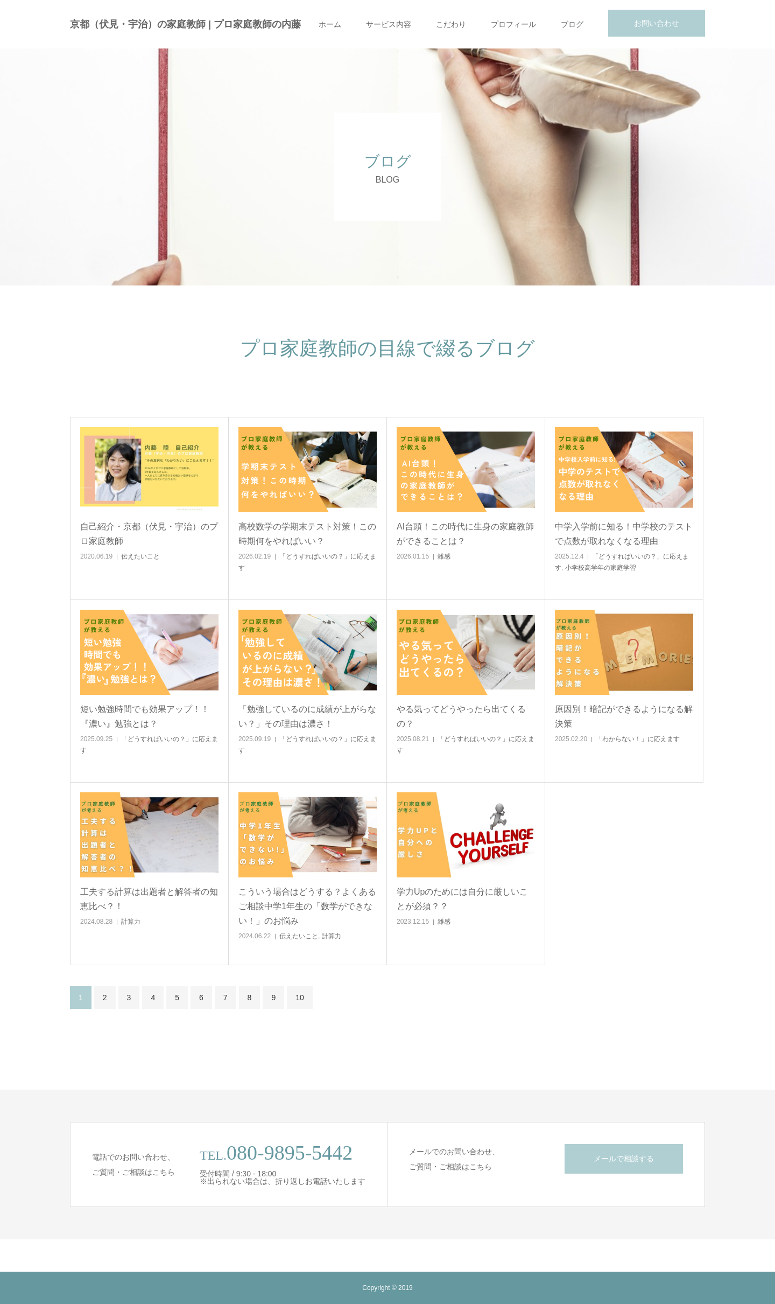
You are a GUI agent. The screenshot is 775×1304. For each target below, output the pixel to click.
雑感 (444, 556)
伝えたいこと (140, 556)
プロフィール (513, 24)
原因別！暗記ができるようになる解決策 (624, 716)
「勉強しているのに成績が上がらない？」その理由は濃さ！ (307, 716)
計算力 (130, 921)
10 (299, 997)
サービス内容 (388, 24)
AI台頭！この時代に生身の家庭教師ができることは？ (465, 534)
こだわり (451, 24)
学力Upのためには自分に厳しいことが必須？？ (462, 899)
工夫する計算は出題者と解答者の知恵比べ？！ (149, 899)
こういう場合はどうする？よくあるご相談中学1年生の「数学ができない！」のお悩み (307, 906)
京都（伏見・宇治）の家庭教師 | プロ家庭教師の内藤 (185, 24)
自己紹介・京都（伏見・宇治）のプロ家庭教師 (149, 534)
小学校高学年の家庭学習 (600, 567)
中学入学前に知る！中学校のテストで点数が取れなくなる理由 (624, 534)
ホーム (330, 24)
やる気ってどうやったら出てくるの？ (461, 716)
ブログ (572, 24)
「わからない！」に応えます (638, 739)
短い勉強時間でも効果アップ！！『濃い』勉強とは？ (144, 716)
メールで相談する (624, 1158)
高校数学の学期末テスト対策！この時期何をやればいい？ (307, 534)
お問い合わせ (656, 23)
